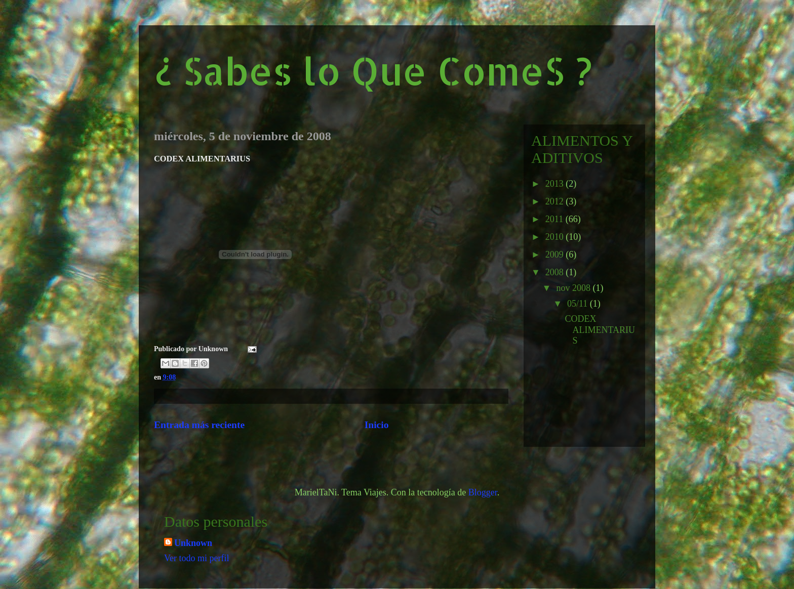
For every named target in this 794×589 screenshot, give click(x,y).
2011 (555, 219)
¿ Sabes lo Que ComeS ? (373, 71)
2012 (555, 201)
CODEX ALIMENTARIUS (600, 330)
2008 (555, 272)
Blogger (482, 492)
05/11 (578, 304)
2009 (555, 254)
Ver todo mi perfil (196, 558)
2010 (555, 237)
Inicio (377, 424)
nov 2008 (574, 288)
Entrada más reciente (199, 424)
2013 (555, 184)
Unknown (193, 543)
